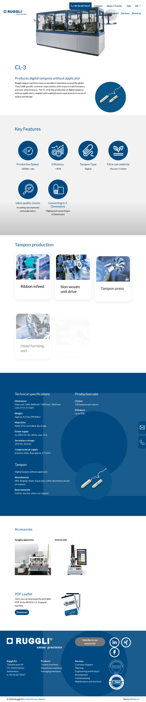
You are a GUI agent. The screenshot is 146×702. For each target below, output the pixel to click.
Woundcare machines (51, 668)
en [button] (137, 3)
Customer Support (109, 10)
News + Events (114, 3)
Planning (79, 668)
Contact (98, 3)
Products (45, 661)
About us (136, 10)
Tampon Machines (63, 10)
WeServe (134, 699)
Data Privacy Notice (35, 699)
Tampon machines (49, 664)
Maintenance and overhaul (88, 681)
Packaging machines (51, 671)
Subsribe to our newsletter (90, 642)
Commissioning (82, 678)
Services (125, 10)
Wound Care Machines (86, 10)
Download (22, 612)
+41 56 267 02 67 (80, 3)
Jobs (128, 3)
